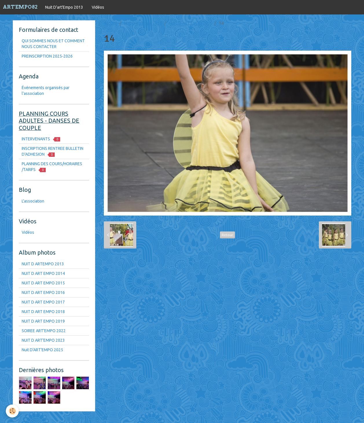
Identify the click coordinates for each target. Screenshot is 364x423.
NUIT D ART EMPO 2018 (43, 311)
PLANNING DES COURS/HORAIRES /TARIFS (52, 166)
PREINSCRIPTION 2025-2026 (47, 56)
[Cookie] (12, 411)
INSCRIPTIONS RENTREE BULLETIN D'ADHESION (52, 151)
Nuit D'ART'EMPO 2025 (42, 349)
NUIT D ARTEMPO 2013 (43, 264)
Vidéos (98, 7)
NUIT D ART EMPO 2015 (43, 283)
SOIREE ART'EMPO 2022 (44, 330)
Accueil (110, 23)
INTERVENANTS (41, 139)
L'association (33, 201)
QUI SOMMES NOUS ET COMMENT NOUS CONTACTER (53, 43)
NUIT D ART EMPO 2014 (43, 273)
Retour (227, 235)
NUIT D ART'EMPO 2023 (43, 340)
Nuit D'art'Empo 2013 (64, 7)
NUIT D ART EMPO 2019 (43, 321)
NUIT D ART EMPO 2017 (43, 302)
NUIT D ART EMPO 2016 (190, 23)
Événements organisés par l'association (45, 90)
